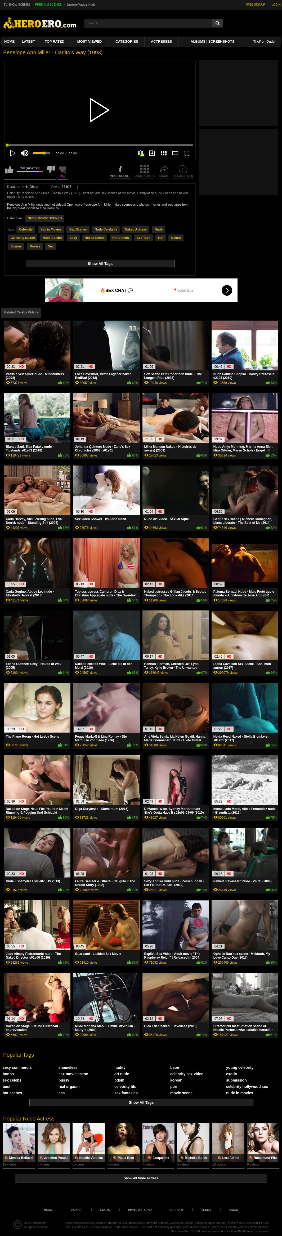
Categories (126, 41)
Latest (28, 41)
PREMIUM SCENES (48, 4)
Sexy (73, 238)
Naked (176, 238)
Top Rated (54, 41)
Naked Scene (95, 238)
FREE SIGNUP (255, 4)
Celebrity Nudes (23, 238)
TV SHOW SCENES (17, 4)
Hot (160, 238)
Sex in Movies (51, 229)
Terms (206, 1209)
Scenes (16, 246)
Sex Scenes (78, 229)
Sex (50, 246)
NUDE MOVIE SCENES (45, 218)
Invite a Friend (140, 1209)
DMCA (233, 1209)
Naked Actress (136, 229)
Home (9, 41)
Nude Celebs (52, 238)
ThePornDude (264, 41)
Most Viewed (89, 41)
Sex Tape (143, 238)
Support (176, 1209)
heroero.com (39, 1222)
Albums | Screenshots (212, 41)
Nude (159, 229)
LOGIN (276, 4)
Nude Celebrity (106, 229)
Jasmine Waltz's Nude (81, 4)
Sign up (76, 1209)
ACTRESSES (161, 41)
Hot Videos (120, 238)
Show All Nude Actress (141, 1178)
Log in (105, 1209)
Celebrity (26, 229)
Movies (34, 246)
